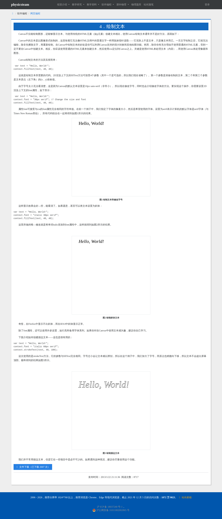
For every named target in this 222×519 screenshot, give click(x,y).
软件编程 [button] (107, 4)
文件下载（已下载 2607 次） (33, 467)
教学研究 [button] (77, 4)
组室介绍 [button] (62, 4)
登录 (207, 4)
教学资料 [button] (92, 4)
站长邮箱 (185, 497)
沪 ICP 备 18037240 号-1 (110, 506)
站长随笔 (149, 4)
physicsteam (20, 4)
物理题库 (136, 4)
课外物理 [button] (121, 4)
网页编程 (35, 13)
